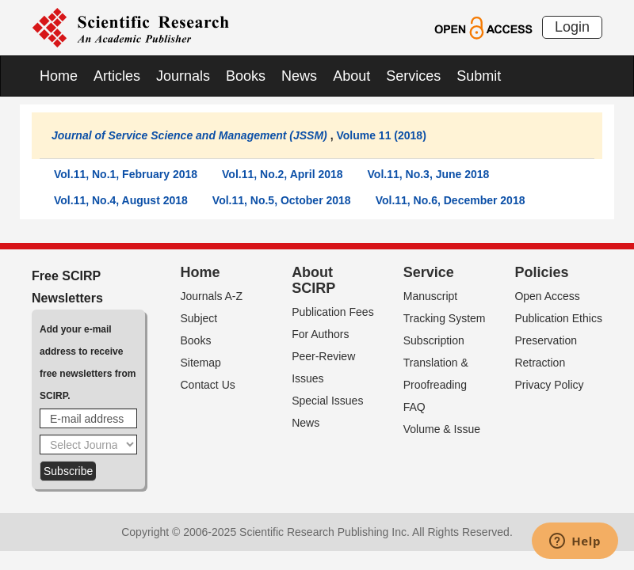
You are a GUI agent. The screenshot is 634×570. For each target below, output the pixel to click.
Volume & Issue (441, 429)
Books (245, 76)
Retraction (539, 362)
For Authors (320, 334)
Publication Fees (333, 312)
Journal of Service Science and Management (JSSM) (189, 135)
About (351, 76)
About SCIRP (313, 280)
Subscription (433, 340)
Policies (541, 272)
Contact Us (208, 384)
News (299, 76)
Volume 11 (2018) (381, 135)
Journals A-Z (212, 296)
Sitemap (201, 362)
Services (413, 76)
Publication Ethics (558, 318)
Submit (478, 76)
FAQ (414, 407)
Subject (199, 318)
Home (59, 76)
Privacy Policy (548, 384)
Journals (183, 76)
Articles (117, 76)
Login (572, 27)
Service (428, 272)
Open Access (547, 296)
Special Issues (327, 400)
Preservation (545, 340)
